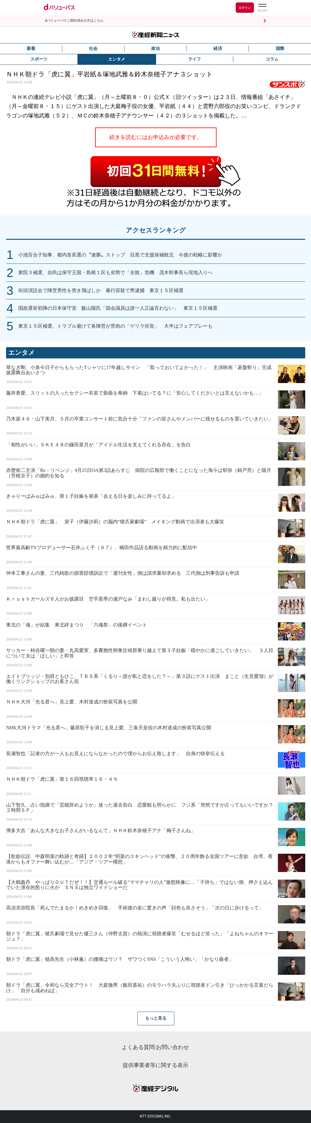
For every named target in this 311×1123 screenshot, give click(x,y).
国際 (280, 48)
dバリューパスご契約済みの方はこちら (74, 21)
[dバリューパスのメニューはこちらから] (262, 8)
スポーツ (38, 59)
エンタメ (116, 59)
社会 (93, 48)
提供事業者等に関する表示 (155, 1065)
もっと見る (155, 1018)
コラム (272, 59)
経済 (218, 48)
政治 (155, 48)
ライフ (194, 59)
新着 (31, 48)
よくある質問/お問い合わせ (155, 1047)
